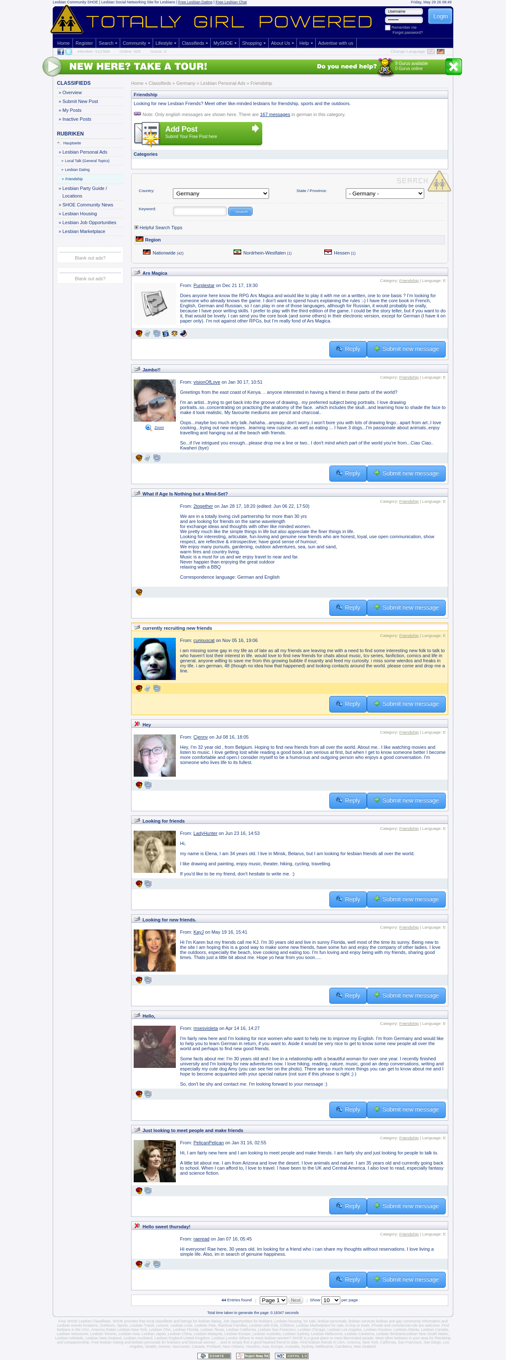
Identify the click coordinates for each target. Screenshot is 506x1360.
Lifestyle (164, 43)
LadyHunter (206, 833)
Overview (72, 92)
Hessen (339, 252)
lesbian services (362, 1321)
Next (296, 1300)
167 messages (275, 114)
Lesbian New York (132, 1329)
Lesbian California (241, 1329)
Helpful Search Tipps (159, 227)
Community (134, 43)
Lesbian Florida (185, 1329)
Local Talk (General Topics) (86, 161)
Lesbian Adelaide (69, 1338)
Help (304, 43)
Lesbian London (225, 1338)
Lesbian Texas (212, 1329)
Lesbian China (179, 1334)
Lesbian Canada (434, 1329)
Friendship (72, 179)
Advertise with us (335, 43)
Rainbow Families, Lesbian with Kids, (248, 1325)
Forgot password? (408, 32)
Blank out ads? (90, 257)
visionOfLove (207, 382)
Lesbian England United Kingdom (182, 1338)
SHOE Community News (87, 205)
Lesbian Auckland (138, 1338)
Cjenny (201, 737)
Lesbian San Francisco (277, 1329)
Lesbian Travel (142, 1325)
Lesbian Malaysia (208, 1334)
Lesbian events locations (77, 1325)
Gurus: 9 (159, 51)
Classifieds (193, 43)
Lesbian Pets (205, 1325)
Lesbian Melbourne (326, 1334)
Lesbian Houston (378, 1329)
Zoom (159, 427)
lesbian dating (209, 1321)
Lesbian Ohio (160, 1329)
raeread (202, 1238)
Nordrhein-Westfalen (263, 252)
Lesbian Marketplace (83, 231)
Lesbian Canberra (359, 1334)
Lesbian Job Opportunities (89, 222)
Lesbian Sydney (296, 1334)
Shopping (252, 43)
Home (63, 43)
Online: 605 (130, 51)
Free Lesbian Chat (231, 2)
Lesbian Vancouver (72, 1334)
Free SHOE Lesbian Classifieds (84, 1321)
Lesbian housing (288, 1321)
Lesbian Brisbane (390, 1334)
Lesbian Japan (154, 1334)
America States (103, 1329)
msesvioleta (206, 1028)
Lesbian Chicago (312, 1329)
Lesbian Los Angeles (344, 1329)
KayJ (199, 932)
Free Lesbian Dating (195, 2)
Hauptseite (69, 143)
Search (106, 43)
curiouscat (204, 640)
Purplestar (204, 285)
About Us (280, 43)
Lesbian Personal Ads (84, 152)
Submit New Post (80, 101)
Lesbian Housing (79, 213)
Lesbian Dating (76, 169)
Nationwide (163, 252)
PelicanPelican (209, 1142)
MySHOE (223, 43)
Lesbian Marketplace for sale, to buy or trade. (333, 1325)
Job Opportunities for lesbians (247, 1321)
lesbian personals (332, 1321)
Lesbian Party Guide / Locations (84, 191)
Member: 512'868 (94, 51)
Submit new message (406, 348)
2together (203, 506)
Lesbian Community (69, 2)
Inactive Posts (76, 119)
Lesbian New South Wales (426, 1334)
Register (84, 43)
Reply (348, 348)
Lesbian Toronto (103, 1334)
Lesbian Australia (267, 1334)
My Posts (71, 110)
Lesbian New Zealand (103, 1338)
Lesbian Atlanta (406, 1329)
